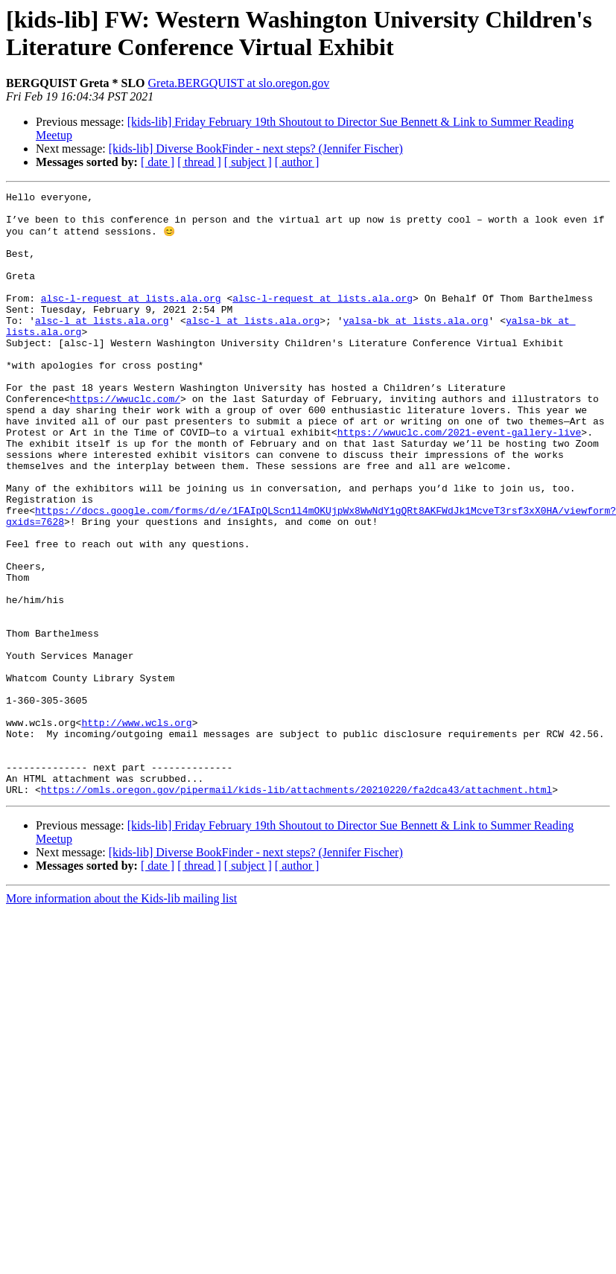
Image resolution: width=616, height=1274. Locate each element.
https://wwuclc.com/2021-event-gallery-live (459, 480)
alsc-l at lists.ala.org (101, 346)
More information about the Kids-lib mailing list (121, 1018)
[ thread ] (199, 162)
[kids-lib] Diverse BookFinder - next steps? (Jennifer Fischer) (256, 148)
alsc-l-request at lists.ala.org (131, 319)
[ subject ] (248, 162)
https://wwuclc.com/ (125, 440)
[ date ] (157, 162)
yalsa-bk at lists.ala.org (415, 346)
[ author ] (297, 162)
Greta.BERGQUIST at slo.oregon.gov (239, 83)
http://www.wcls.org (136, 828)
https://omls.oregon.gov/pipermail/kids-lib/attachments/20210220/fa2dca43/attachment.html (296, 909)
